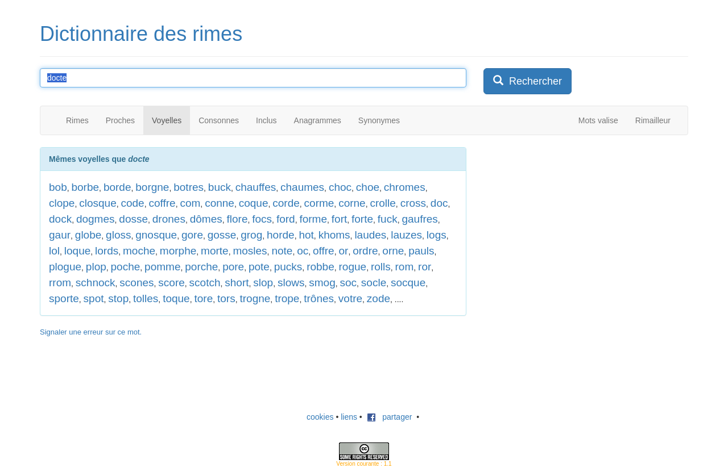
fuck (388, 219)
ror (424, 267)
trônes (319, 298)
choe (367, 187)
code (132, 203)
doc (439, 203)
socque (408, 283)
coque (253, 203)
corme (319, 203)
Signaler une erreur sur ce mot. (91, 332)
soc (348, 283)
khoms (334, 235)
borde (117, 187)
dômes (206, 219)
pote (259, 267)
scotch (205, 283)
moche (139, 251)
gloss (118, 235)
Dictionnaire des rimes (141, 33)
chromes (404, 187)
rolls (381, 267)
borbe (85, 187)
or (343, 251)
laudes (370, 235)
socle (373, 283)
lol (54, 251)
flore (237, 219)
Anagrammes (317, 120)
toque (176, 298)
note (281, 251)
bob (58, 187)
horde (281, 235)
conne (219, 203)
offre (323, 251)
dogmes (95, 219)
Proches (120, 120)
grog (251, 235)
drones (168, 219)
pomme (162, 267)
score (171, 283)
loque (77, 251)
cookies (320, 416)
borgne (152, 187)
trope (287, 298)
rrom (60, 283)
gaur (60, 235)
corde (286, 203)
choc (340, 187)
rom (404, 267)
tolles (145, 298)
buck (219, 187)
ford (285, 219)
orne (393, 251)
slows (291, 283)
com (190, 203)
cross (413, 203)
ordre (365, 251)
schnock (95, 283)
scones (136, 283)
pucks (288, 267)
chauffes (255, 187)
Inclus (266, 120)
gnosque (156, 235)
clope (62, 203)
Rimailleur (653, 120)
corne (352, 203)
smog (322, 283)
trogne (254, 298)
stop (118, 298)
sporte (64, 298)
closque (98, 203)
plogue (65, 267)
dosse (133, 219)
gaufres (419, 219)
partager (389, 416)
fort (339, 219)
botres (188, 187)
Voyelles (166, 120)
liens (349, 416)
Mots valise (598, 120)
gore (192, 235)
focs (262, 219)
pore (233, 267)
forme (313, 219)
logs (436, 235)
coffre (161, 203)
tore (203, 298)
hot (306, 235)
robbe (320, 267)
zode (378, 298)
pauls (421, 251)
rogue (353, 267)
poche (125, 267)
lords (106, 251)
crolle (382, 203)
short (237, 283)
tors (226, 298)
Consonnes (218, 120)
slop (263, 283)
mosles (250, 251)
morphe (178, 251)
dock (60, 219)
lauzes (406, 235)
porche (201, 267)
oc (302, 251)
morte (215, 251)
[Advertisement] (568, 218)
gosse (222, 235)
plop (96, 267)
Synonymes (379, 120)
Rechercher (527, 81)
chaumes (302, 187)
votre (350, 298)
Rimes (77, 120)
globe (88, 235)
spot (94, 298)
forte (362, 219)
